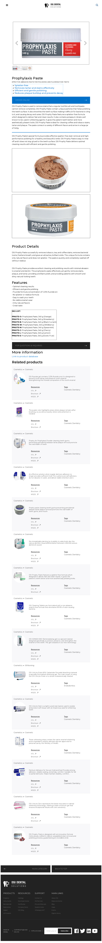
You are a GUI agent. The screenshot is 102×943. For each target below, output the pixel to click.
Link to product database (25, 356)
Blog (53, 904)
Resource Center (57, 901)
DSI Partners (39, 901)
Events (54, 910)
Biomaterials (7, 904)
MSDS (34, 397)
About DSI (55, 898)
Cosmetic (29, 369)
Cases (53, 907)
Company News (23, 907)
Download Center (23, 901)
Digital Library (56, 913)
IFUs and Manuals (40, 904)
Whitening (29, 665)
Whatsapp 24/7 (40, 910)
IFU (33, 391)
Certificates (21, 904)
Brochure (36, 394)
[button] (16, 43)
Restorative (7, 907)
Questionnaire (39, 907)
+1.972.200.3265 (36, 931)
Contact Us (38, 898)
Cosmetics (18, 369)
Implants (6, 898)
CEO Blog (21, 910)
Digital (5, 910)
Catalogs (21, 898)
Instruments (7, 901)
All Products (7, 913)
